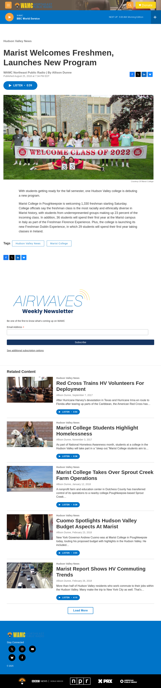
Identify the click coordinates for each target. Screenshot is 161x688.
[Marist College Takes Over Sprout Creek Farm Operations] (30, 479)
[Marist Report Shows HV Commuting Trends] (30, 575)
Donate (147, 5)
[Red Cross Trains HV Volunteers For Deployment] (30, 389)
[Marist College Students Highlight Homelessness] (30, 434)
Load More (80, 610)
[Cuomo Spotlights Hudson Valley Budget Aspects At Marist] (30, 527)
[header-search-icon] (130, 5)
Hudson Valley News (17, 41)
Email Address (15, 327)
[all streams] (156, 17)
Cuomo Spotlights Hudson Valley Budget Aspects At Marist (96, 523)
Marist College (59, 243)
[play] (9, 17)
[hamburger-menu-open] (8, 5)
